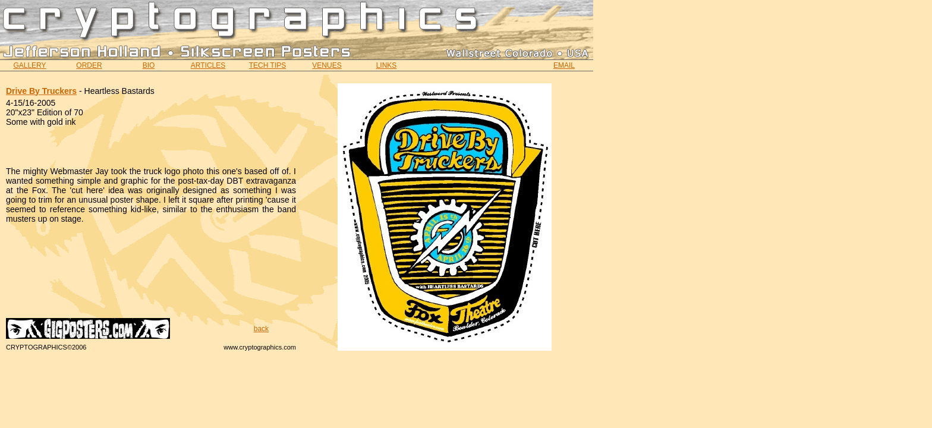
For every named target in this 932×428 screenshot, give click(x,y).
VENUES (326, 65)
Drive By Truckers (41, 91)
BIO (149, 65)
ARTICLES (208, 65)
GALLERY (29, 65)
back (261, 329)
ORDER (89, 65)
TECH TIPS (267, 65)
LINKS (386, 65)
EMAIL (564, 65)
